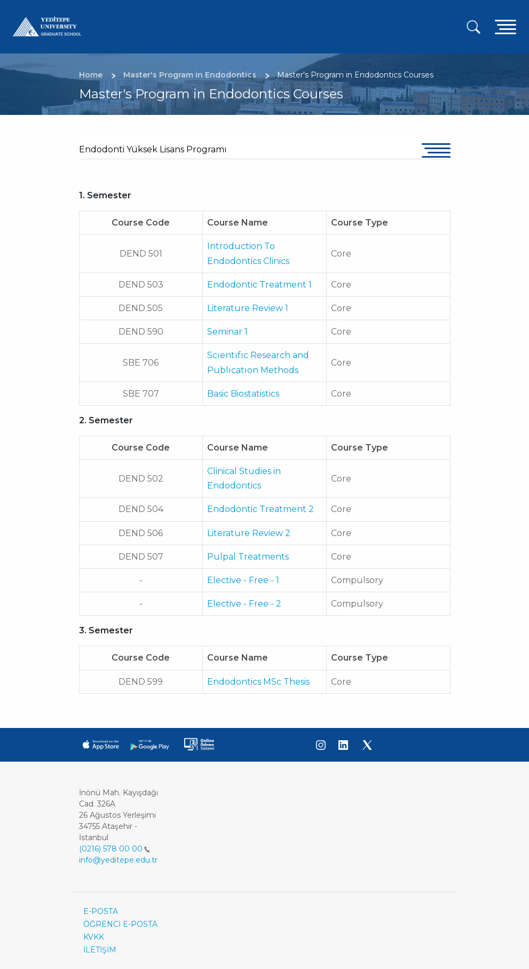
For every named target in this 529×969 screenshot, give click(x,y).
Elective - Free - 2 (244, 604)
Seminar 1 (227, 332)
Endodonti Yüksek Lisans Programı (153, 149)
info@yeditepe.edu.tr (118, 860)
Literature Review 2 (248, 533)
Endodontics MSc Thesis (258, 682)
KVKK (93, 937)
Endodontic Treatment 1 (259, 285)
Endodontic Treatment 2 (260, 509)
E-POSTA (100, 911)
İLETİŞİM (99, 950)
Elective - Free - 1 (243, 580)
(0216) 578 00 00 (114, 849)
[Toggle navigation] (505, 26)
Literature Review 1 (247, 308)
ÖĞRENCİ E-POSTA (120, 924)
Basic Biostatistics (243, 394)
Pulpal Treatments (248, 557)
